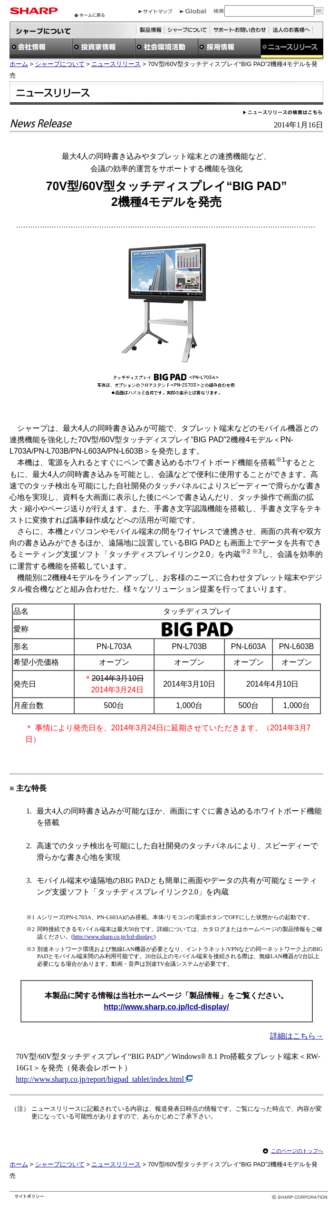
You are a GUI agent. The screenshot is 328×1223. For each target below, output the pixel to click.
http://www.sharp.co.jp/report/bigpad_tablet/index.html (101, 1079)
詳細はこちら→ (296, 1036)
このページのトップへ (297, 1151)
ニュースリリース (116, 64)
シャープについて (60, 64)
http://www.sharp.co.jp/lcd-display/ (113, 936)
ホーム (19, 64)
